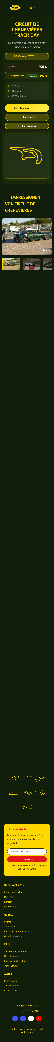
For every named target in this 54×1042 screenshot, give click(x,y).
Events (7, 921)
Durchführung (11, 956)
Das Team (9, 897)
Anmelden (27, 859)
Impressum (10, 906)
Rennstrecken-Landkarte (16, 931)
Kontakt (8, 901)
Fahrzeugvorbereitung (15, 961)
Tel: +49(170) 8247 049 (28, 1011)
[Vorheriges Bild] (6, 236)
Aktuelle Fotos (11, 985)
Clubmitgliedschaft (13, 892)
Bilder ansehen (27, 126)
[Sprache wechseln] (42, 8)
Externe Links (11, 990)
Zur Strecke (27, 117)
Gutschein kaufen (13, 936)
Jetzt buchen (19, 108)
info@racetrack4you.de (28, 1005)
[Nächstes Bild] (47, 236)
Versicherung (11, 965)
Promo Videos (11, 981)
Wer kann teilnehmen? (15, 951)
